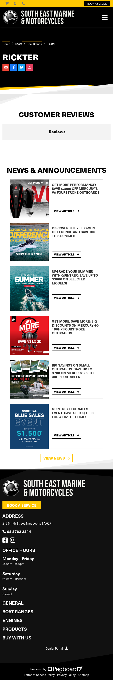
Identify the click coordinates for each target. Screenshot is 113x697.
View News (56, 458)
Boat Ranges (17, 611)
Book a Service (21, 505)
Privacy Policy (66, 674)
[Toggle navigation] (105, 17)
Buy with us (16, 637)
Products (14, 629)
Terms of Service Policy (39, 674)
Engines (12, 620)
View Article (66, 211)
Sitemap (83, 674)
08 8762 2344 (16, 531)
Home (6, 44)
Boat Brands (34, 44)
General (13, 603)
